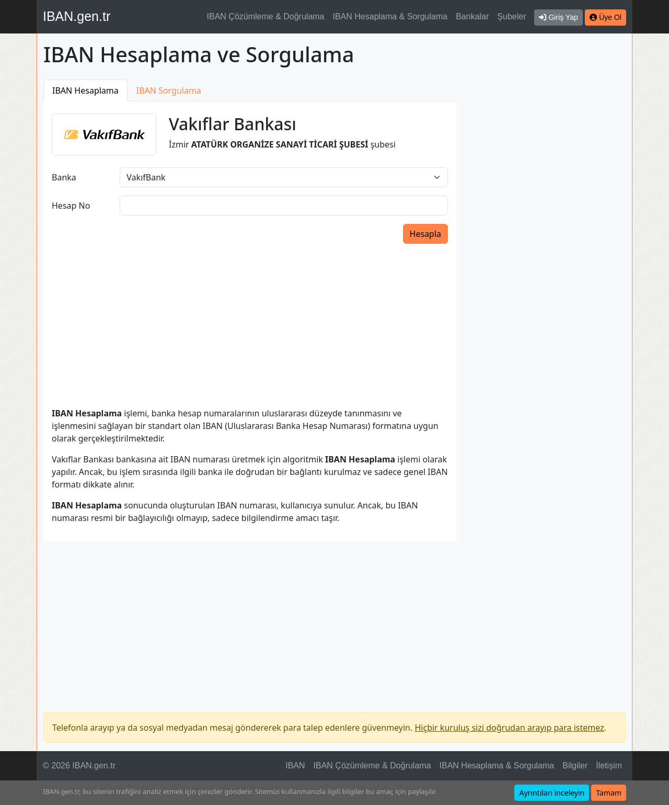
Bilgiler (574, 765)
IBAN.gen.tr (76, 16)
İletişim (609, 765)
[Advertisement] (547, 236)
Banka (64, 177)
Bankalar (472, 16)
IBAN (295, 765)
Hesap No (71, 205)
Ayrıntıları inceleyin (551, 793)
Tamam (608, 793)
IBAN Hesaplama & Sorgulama (390, 16)
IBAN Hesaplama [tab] (85, 90)
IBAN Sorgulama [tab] (168, 90)
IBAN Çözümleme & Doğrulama (266, 16)
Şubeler (511, 16)
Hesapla (425, 234)
